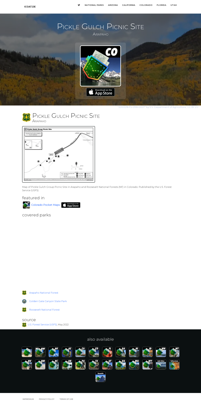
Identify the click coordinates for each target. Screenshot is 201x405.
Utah (174, 5)
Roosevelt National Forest (44, 309)
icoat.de (30, 6)
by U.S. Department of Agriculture (152, 107)
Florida (161, 5)
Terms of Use (66, 399)
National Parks (94, 5)
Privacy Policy (46, 399)
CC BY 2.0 (193, 107)
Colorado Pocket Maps (45, 204)
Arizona (113, 5)
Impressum (28, 399)
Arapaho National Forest (43, 292)
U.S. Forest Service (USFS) (42, 324)
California (128, 5)
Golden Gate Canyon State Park (48, 301)
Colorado (145, 5)
